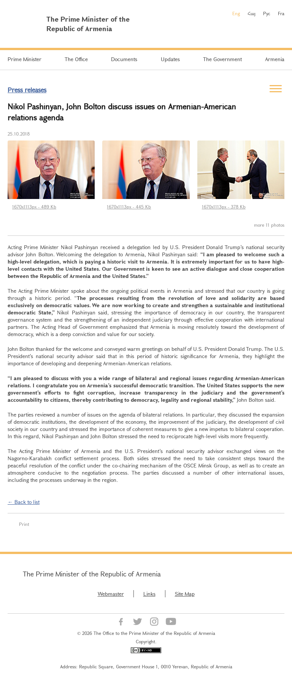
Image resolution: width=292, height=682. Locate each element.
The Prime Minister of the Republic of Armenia (92, 573)
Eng (236, 13)
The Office (76, 59)
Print (24, 524)
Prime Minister (24, 59)
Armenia (274, 59)
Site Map (185, 593)
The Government (222, 59)
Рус (266, 13)
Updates (170, 59)
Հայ (252, 13)
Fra (281, 13)
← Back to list (24, 501)
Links (149, 593)
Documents (124, 59)
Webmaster (111, 593)
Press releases (27, 89)
